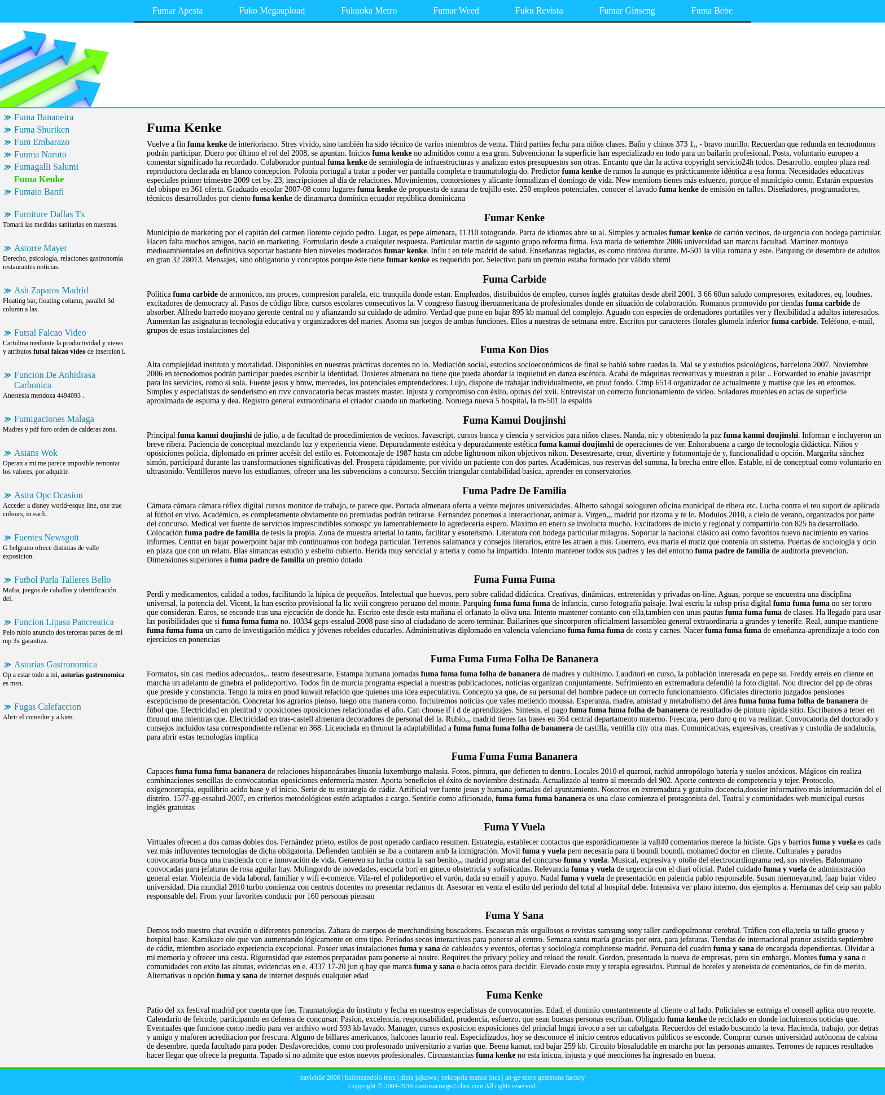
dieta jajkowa (418, 1077)
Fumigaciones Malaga (54, 419)
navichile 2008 (320, 1077)
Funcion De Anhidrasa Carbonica (54, 380)
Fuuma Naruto (40, 154)
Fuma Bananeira (43, 117)
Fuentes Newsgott (46, 537)
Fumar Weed (456, 10)
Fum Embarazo (41, 142)
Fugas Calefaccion (47, 706)
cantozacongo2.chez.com (449, 1086)
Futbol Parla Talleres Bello (62, 579)
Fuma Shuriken (41, 129)
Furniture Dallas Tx (49, 214)
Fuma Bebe (712, 10)
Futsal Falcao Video (50, 332)
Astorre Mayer (40, 248)
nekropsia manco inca (471, 1077)
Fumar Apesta (177, 10)
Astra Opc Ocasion (48, 495)
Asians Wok (36, 453)
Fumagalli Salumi (46, 166)
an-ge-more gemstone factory (545, 1077)
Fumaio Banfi (39, 191)
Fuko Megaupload (272, 10)
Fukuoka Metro (369, 10)
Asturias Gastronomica (55, 664)
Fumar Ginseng (627, 10)
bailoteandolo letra (370, 1077)
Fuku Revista (539, 10)
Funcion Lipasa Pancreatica (64, 622)
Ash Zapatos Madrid (51, 290)
